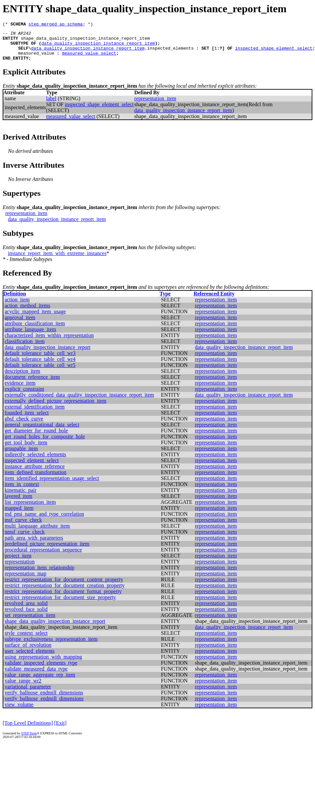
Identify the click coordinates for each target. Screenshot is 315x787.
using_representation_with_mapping (43, 664)
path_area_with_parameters (34, 544)
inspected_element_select (32, 467)
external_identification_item (35, 413)
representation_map (25, 580)
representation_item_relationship (39, 574)
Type (164, 300)
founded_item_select (27, 419)
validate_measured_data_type (36, 675)
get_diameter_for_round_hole (36, 437)
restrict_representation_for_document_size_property (60, 604)
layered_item (18, 503)
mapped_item (19, 515)
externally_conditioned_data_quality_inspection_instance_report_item (79, 402)
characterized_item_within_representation (49, 342)
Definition (14, 300)
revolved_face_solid (26, 616)
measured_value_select (89, 59)
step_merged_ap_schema (55, 25)
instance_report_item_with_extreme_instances (57, 260)
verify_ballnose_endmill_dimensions (44, 699)
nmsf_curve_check (25, 539)
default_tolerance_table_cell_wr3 (40, 360)
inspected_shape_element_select (273, 53)
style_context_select (26, 640)
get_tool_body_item (26, 449)
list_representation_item (30, 509)
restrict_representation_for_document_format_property (63, 598)
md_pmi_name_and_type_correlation (44, 521)
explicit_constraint (24, 396)
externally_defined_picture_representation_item (55, 408)
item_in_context (22, 491)
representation (20, 568)
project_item (18, 562)
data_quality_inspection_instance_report (47, 354)
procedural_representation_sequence (43, 556)
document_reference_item (32, 384)
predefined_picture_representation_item (47, 550)
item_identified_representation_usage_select (52, 485)
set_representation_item (30, 622)
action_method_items (27, 312)
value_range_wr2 (23, 687)
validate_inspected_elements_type (41, 670)
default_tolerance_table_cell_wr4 (40, 366)
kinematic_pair (20, 497)
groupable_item (21, 455)
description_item (22, 378)
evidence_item (20, 390)
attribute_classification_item (35, 330)
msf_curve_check (23, 527)
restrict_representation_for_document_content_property (64, 586)
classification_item (25, 348)
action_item (17, 306)
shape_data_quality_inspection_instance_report (55, 628)
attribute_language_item (30, 336)
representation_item (155, 105)
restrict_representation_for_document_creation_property (65, 592)
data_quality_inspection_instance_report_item (98, 47)
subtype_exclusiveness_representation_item (51, 646)
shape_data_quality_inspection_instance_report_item (85, 41)
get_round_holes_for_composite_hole (45, 443)
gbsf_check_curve (24, 425)
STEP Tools (29, 740)
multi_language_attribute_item (37, 533)
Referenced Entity (214, 300)
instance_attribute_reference (35, 473)
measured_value (36, 59)
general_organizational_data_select (42, 431)
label (51, 105)
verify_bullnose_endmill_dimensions (44, 705)
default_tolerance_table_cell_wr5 (40, 372)
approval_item (20, 324)
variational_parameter (28, 693)
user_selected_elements (30, 658)
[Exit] (60, 730)
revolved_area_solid (26, 610)
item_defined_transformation (36, 479)
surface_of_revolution (28, 652)
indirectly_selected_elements (35, 461)
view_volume (19, 711)
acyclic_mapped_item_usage (35, 318)
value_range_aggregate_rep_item (40, 681)
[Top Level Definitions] (28, 730)
